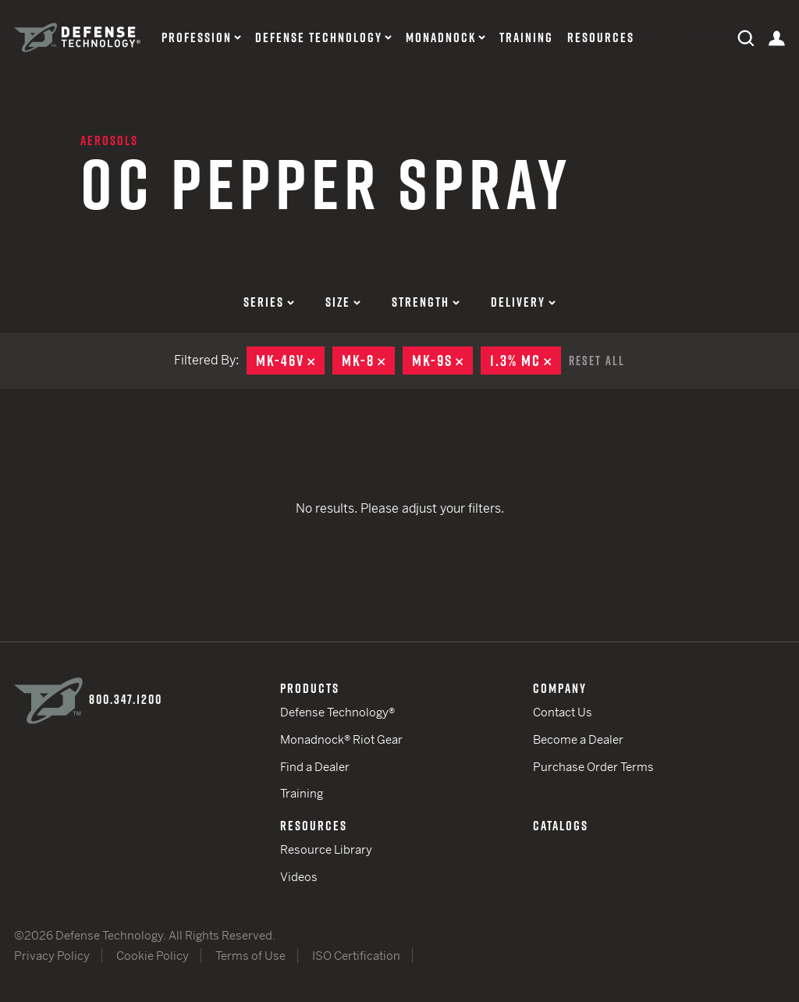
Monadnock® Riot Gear (341, 739)
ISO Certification (356, 955)
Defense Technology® (337, 712)
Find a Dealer (315, 766)
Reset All (597, 360)
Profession (197, 37)
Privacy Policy (52, 955)
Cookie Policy (152, 955)
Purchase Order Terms (593, 766)
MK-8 (368, 360)
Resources (600, 37)
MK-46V (290, 360)
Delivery (523, 302)
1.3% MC (525, 360)
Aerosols (109, 140)
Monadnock (441, 37)
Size (342, 302)
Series (268, 302)
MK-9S (442, 360)
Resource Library (326, 849)
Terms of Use (250, 955)
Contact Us (562, 712)
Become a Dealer (578, 739)
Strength (426, 302)
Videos (299, 876)
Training (526, 37)
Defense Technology (318, 37)
